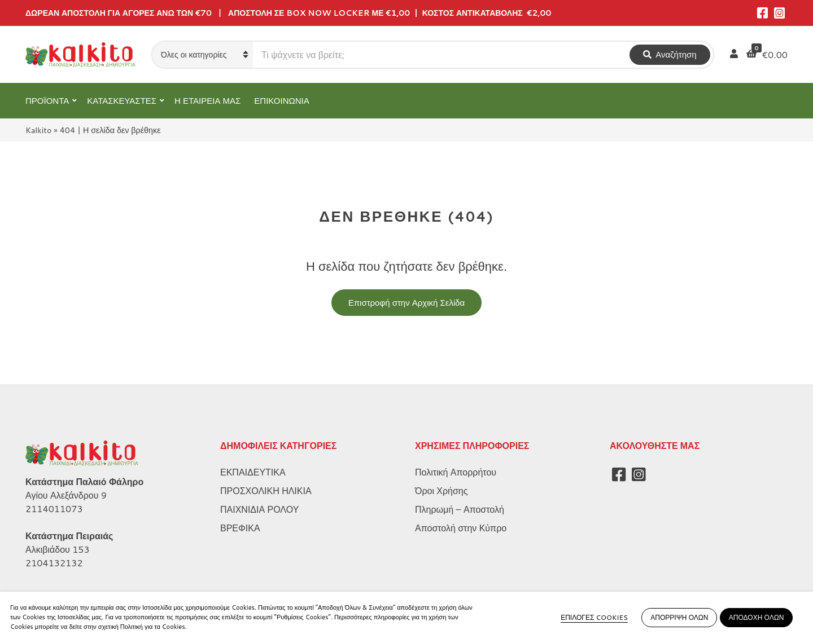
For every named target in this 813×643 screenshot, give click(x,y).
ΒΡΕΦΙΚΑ (240, 527)
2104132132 (54, 562)
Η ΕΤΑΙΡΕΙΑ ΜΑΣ (207, 101)
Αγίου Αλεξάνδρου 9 (66, 494)
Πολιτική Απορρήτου (455, 471)
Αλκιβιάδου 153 (57, 549)
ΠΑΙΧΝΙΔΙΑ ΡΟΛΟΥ (259, 509)
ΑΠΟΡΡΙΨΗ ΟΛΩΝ (679, 617)
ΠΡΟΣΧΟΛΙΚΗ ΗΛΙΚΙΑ (266, 490)
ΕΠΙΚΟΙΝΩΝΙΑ (281, 101)
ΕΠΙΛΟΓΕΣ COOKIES (594, 617)
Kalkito (38, 130)
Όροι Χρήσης (441, 490)
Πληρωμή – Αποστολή (459, 509)
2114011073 (54, 508)
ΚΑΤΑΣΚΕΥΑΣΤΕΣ (121, 101)
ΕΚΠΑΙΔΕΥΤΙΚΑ (253, 471)
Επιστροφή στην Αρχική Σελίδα (406, 303)
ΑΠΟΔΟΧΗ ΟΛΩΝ (756, 617)
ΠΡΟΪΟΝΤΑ (47, 101)
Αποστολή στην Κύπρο (460, 527)
